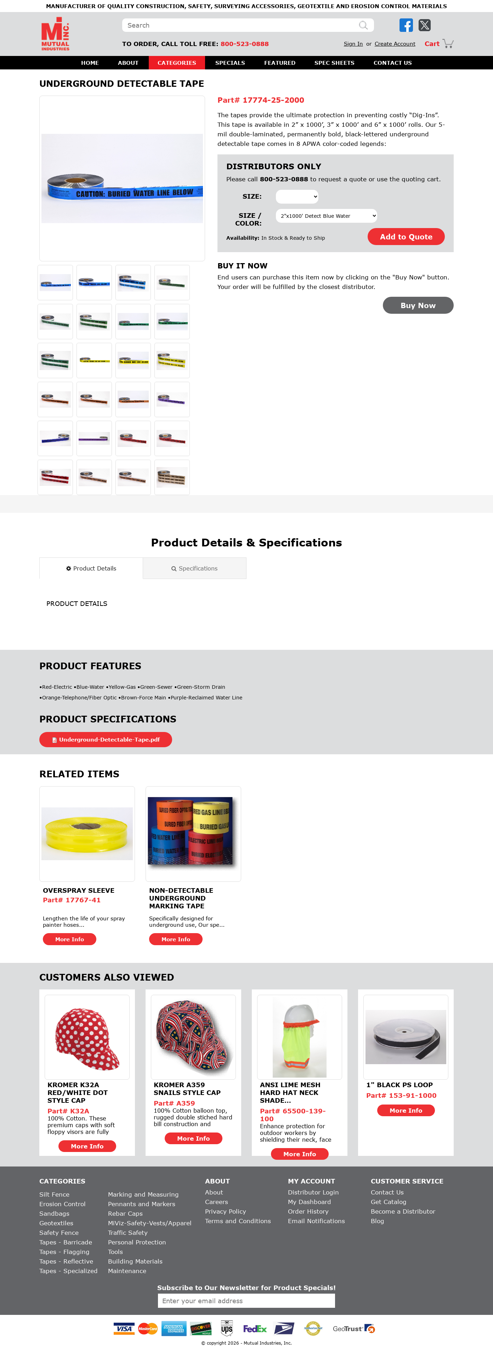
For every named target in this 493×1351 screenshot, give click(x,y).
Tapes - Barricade (65, 1242)
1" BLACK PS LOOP (399, 1085)
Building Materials (135, 1261)
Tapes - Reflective (66, 1261)
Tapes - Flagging (64, 1251)
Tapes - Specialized (68, 1271)
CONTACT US (393, 62)
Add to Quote (406, 236)
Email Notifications (316, 1221)
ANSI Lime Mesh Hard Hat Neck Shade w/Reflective (290, 1092)
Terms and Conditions (238, 1221)
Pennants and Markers (141, 1204)
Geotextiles (56, 1223)
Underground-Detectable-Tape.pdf (109, 739)
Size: (252, 196)
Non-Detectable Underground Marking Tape (181, 898)
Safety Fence (59, 1232)
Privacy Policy (225, 1211)
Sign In (353, 43)
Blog (377, 1221)
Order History (308, 1211)
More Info (69, 939)
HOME (90, 62)
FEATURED (279, 62)
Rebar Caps (125, 1213)
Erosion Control (62, 1204)
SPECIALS (230, 62)
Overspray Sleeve (78, 890)
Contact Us (387, 1192)
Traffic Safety (128, 1232)
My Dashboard (309, 1201)
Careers (216, 1201)
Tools (115, 1251)
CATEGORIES (177, 62)
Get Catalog (389, 1201)
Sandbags (54, 1213)
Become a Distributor (403, 1211)
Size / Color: (248, 219)
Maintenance (127, 1271)
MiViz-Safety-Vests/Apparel (150, 1223)
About (214, 1192)
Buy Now (418, 305)
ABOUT (128, 62)
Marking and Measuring (143, 1194)
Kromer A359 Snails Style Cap (187, 1088)
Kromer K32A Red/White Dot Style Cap (77, 1092)
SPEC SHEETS (334, 62)
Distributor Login (313, 1192)
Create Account (395, 43)
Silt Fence (54, 1194)
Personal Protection (137, 1242)
